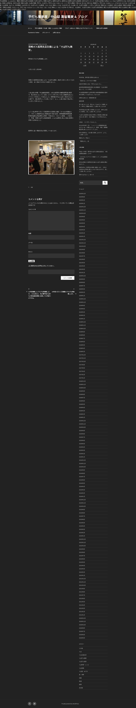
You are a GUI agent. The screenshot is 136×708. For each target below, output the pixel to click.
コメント (32, 209)
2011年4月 (82, 605)
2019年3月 (82, 312)
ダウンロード (46, 32)
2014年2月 (82, 493)
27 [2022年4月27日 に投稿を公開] (93, 62)
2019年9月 (82, 305)
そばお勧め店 (82, 655)
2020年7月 (82, 285)
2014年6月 (82, 480)
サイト (30, 252)
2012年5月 (82, 562)
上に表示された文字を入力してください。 (41, 266)
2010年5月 (82, 638)
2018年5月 (82, 345)
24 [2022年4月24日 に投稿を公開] (81, 62)
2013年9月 (82, 509)
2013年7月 (82, 516)
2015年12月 (82, 420)
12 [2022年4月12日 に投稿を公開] (89, 56)
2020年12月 (82, 276)
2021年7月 (82, 256)
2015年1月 (82, 457)
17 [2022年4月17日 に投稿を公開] (81, 59)
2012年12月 (82, 539)
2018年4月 (82, 348)
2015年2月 (82, 453)
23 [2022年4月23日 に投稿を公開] (106, 59)
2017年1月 (82, 378)
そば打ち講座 (82, 658)
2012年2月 (82, 572)
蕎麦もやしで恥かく (84, 138)
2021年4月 (82, 266)
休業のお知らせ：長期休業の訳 (87, 98)
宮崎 (80, 678)
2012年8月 (82, 552)
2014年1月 (82, 496)
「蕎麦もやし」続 (84, 141)
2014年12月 (82, 460)
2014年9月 (82, 470)
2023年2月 (82, 200)
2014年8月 (82, 473)
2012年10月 (82, 545)
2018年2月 (82, 351)
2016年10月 (82, 388)
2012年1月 (82, 575)
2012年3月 (82, 569)
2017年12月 (82, 355)
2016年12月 (82, 381)
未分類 (81, 688)
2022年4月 (82, 226)
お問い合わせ (56, 32)
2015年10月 (82, 427)
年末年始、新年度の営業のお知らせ (89, 77)
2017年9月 (82, 364)
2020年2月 (82, 292)
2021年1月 (82, 272)
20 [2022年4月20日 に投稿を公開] (93, 59)
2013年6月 (82, 519)
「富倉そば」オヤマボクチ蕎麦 (87, 80)
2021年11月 (82, 243)
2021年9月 (82, 249)
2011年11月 (82, 582)
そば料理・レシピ (84, 664)
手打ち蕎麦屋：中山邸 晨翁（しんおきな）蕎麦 (48, 28)
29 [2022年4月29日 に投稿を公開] (102, 62)
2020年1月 (82, 295)
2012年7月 (82, 555)
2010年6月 (82, 634)
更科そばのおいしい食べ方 (86, 174)
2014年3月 (82, 490)
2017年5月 (82, 368)
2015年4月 (82, 447)
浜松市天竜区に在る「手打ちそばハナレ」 (90, 84)
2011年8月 (82, 592)
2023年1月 (82, 203)
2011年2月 (82, 611)
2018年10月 (82, 328)
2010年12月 (82, 618)
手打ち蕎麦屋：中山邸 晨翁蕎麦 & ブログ (57, 17)
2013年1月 (82, 536)
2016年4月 (82, 407)
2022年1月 (82, 236)
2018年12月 (82, 322)
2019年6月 (82, 308)
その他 (81, 648)
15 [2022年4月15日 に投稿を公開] (102, 56)
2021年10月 (82, 246)
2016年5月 (82, 404)
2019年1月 (82, 318)
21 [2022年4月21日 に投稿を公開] (98, 59)
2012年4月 (82, 565)
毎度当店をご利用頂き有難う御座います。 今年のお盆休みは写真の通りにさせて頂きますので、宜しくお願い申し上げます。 (93, 169)
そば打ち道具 (82, 661)
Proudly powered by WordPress (70, 703)
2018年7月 (82, 338)
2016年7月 (82, 397)
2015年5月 (82, 443)
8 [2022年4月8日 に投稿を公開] (102, 53)
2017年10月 (82, 361)
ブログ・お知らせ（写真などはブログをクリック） (79, 28)
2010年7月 (82, 631)
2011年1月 (82, 615)
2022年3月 (82, 229)
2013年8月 (82, 513)
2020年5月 (82, 289)
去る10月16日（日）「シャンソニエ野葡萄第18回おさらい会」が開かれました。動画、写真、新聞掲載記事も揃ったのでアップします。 (93, 127)
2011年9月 (82, 588)
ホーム (30, 28)
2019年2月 (82, 315)
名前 (29, 233)
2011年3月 (82, 608)
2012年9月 (82, 549)
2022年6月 (82, 220)
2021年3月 (82, 269)
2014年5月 (82, 483)
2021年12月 (82, 239)
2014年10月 (82, 466)
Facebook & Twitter (33, 32)
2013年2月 (82, 532)
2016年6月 (82, 401)
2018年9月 (82, 332)
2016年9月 (82, 391)
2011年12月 (82, 578)
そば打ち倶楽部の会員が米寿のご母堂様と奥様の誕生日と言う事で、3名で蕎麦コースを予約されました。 (93, 117)
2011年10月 (82, 585)
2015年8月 (82, 434)
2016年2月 (82, 414)
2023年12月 (82, 193)
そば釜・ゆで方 (83, 671)
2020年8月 (82, 282)
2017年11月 (82, 358)
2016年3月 (82, 410)
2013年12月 (82, 499)
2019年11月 (82, 302)
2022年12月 (82, 206)
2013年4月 (82, 526)
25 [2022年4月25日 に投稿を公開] (85, 62)
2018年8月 (82, 335)
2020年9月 (82, 279)
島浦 (80, 681)
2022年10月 (82, 213)
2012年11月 (82, 542)
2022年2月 (82, 233)
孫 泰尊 (81, 674)
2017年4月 (82, 371)
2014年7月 (82, 476)
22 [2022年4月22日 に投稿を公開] (102, 59)
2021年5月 (82, 262)
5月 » (102, 65)
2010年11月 (82, 621)
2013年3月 (82, 529)
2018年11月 (82, 325)
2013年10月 (82, 506)
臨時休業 (81, 101)
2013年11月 (82, 503)
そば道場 (81, 668)
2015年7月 (82, 437)
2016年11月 (82, 384)
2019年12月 (82, 299)
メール (30, 242)
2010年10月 (82, 625)
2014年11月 (82, 463)
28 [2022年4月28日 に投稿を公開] (98, 62)
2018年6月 (82, 341)
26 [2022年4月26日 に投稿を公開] (89, 62)
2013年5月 (82, 522)
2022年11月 (82, 210)
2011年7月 (82, 595)
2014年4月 (82, 486)
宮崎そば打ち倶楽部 (101, 28)
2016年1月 (82, 417)
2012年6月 (82, 559)
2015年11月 (82, 424)
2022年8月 (82, 216)
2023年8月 (82, 197)
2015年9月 (82, 430)
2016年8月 (82, 394)
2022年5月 (82, 223)
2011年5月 (82, 601)
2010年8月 (82, 628)
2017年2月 (82, 374)
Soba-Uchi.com (43, 44)
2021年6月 (82, 259)
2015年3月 (82, 450)
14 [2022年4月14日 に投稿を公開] (98, 56)
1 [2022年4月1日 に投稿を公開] (102, 50)
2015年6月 (82, 440)
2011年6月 (82, 598)
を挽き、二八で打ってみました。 (88, 122)
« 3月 (84, 65)
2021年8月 (82, 253)
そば (32, 187)
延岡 (80, 684)
